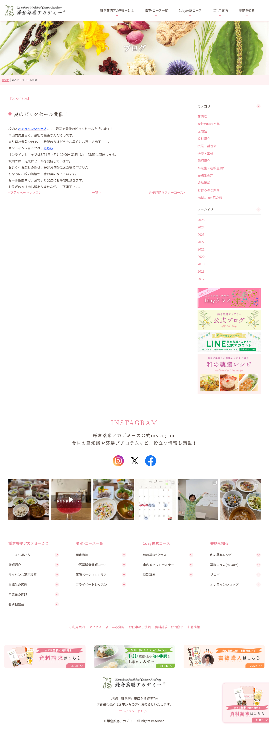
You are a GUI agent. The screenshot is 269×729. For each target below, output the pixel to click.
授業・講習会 (207, 145)
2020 (201, 256)
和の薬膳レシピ (221, 554)
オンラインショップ (32, 128)
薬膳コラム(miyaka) (224, 564)
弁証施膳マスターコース (165, 192)
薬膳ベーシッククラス (91, 574)
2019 (201, 264)
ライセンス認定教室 (22, 574)
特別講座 (149, 574)
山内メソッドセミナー (159, 564)
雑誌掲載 (204, 182)
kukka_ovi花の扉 (210, 197)
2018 (201, 271)
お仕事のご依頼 (140, 627)
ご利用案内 (220, 10)
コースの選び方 (19, 554)
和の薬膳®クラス (155, 554)
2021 (201, 249)
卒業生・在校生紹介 (212, 168)
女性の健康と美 (209, 123)
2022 (201, 242)
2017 (201, 278)
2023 (201, 234)
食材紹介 (204, 138)
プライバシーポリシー (134, 712)
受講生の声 (205, 175)
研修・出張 (205, 153)
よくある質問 (114, 627)
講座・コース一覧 (156, 10)
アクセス (94, 627)
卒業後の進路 (18, 594)
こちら (48, 147)
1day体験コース (190, 10)
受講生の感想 (18, 584)
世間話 (202, 131)
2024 (201, 227)
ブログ (215, 574)
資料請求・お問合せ (169, 627)
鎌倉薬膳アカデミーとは (117, 10)
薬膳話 (202, 116)
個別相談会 (16, 604)
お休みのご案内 (209, 190)
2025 (201, 219)
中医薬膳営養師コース (92, 564)
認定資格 (82, 554)
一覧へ (97, 192)
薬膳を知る (246, 10)
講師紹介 (204, 160)
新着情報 (194, 627)
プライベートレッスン (26, 192)
